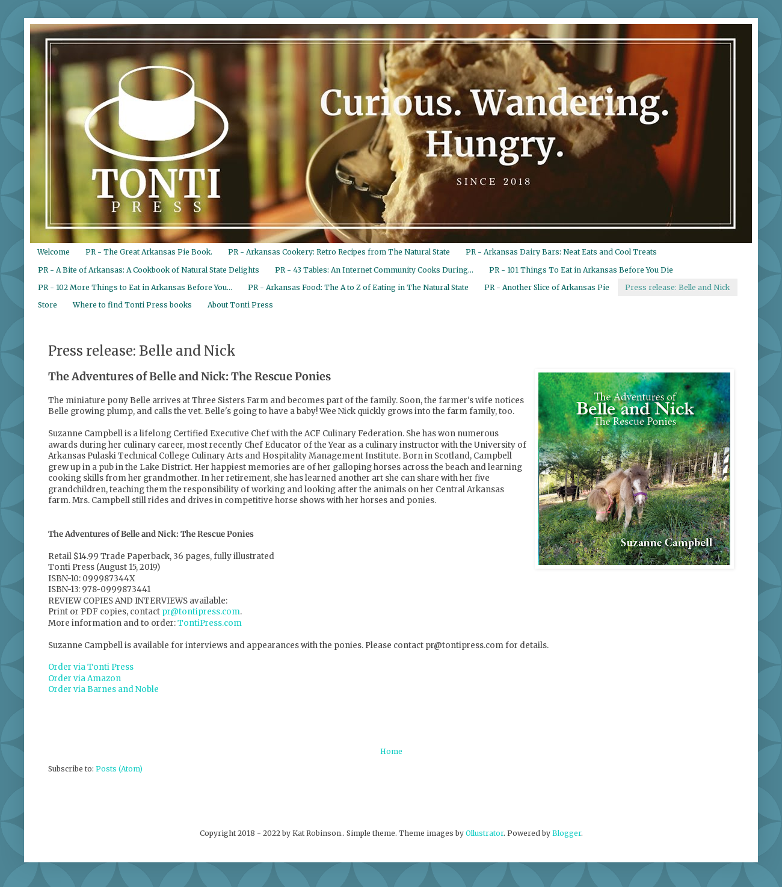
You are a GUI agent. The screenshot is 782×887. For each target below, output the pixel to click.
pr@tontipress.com (201, 612)
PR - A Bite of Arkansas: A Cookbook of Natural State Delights (148, 269)
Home (391, 751)
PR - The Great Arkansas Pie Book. (148, 251)
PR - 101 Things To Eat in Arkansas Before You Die (581, 269)
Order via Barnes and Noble (103, 689)
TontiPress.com (209, 623)
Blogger (566, 833)
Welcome (53, 251)
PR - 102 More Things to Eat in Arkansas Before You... (135, 287)
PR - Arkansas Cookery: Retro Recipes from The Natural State (339, 251)
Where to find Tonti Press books (132, 304)
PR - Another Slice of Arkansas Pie (546, 287)
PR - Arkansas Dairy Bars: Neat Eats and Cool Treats (561, 251)
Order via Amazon (84, 678)
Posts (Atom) (119, 768)
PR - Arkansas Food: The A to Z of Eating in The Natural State (358, 287)
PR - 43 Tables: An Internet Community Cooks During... (374, 269)
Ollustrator (484, 833)
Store (47, 304)
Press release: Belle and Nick (677, 287)
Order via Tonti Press (91, 667)
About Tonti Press (240, 304)
